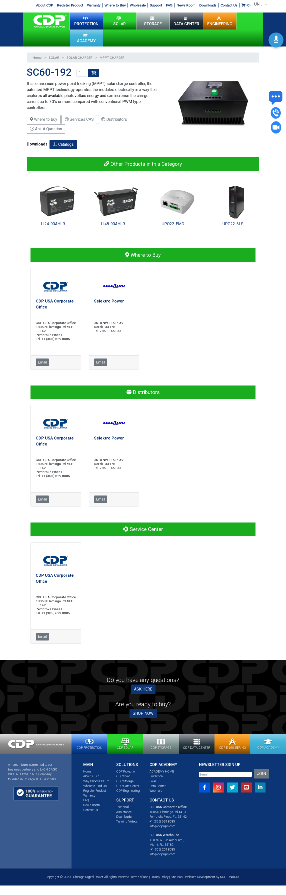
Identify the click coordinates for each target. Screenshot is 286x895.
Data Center (158, 786)
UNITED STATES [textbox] (260, 4)
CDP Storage (125, 781)
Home (37, 58)
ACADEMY (86, 38)
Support (156, 5)
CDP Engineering (128, 790)
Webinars (156, 790)
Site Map (177, 877)
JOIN (261, 773)
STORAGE (153, 21)
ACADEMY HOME (162, 771)
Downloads (207, 5)
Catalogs (63, 144)
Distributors (114, 119)
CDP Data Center (127, 786)
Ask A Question (46, 128)
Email (42, 362)
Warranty (93, 5)
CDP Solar (123, 776)
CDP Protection (126, 771)
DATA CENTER (186, 21)
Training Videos (127, 821)
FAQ (169, 5)
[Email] (225, 774)
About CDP (44, 5)
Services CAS (79, 119)
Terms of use (139, 877)
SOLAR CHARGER (79, 58)
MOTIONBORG (230, 877)
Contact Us (229, 5)
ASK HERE (143, 689)
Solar (153, 781)
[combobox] (259, 4)
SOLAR (119, 21)
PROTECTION (86, 21)
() (246, 5)
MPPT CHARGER (112, 58)
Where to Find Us (95, 786)
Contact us (90, 810)
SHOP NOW (143, 713)
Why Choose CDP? (95, 781)
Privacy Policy (159, 877)
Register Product (70, 5)
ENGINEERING (219, 21)
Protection (156, 776)
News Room (185, 5)
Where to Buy (115, 5)
